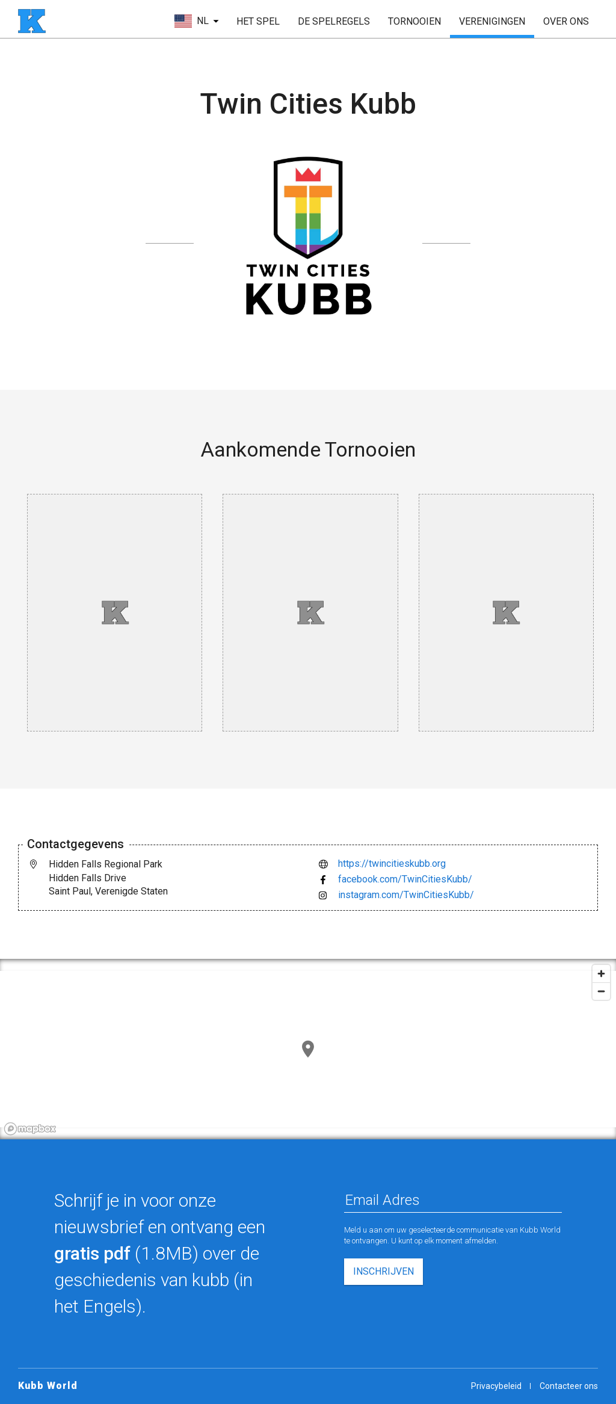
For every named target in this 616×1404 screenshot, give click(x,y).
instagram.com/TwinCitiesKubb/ (406, 895)
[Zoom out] (601, 991)
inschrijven (383, 1271)
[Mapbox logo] (30, 1129)
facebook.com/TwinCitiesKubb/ (405, 879)
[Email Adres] (453, 1200)
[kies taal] (196, 21)
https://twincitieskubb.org (392, 863)
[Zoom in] (601, 973)
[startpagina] (32, 21)
